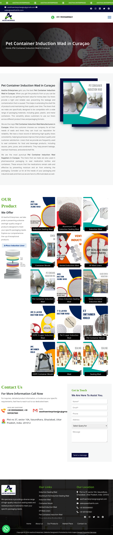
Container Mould (42, 265)
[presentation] (88, 448)
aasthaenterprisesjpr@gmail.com (20, 7)
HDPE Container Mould (43, 374)
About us (39, 523)
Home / (9, 48)
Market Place (67, 523)
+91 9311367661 (84, 512)
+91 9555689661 (64, 16)
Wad (69, 374)
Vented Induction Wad (69, 265)
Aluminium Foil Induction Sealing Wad (54, 496)
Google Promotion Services (86, 532)
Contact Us (82, 523)
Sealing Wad (95, 374)
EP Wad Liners (95, 265)
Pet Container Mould (96, 338)
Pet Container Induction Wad (50, 514)
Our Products (52, 523)
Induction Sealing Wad (43, 229)
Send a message (80, 455)
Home (28, 523)
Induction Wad (95, 229)
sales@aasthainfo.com (87, 503)
